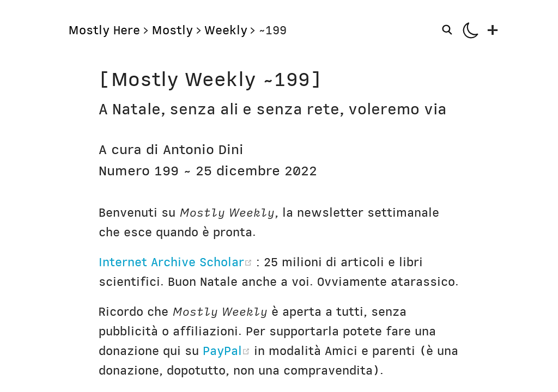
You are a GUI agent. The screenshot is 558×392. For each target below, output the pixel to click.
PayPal (228, 351)
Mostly (172, 30)
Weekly (225, 30)
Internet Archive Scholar (177, 262)
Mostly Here (104, 30)
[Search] (449, 30)
